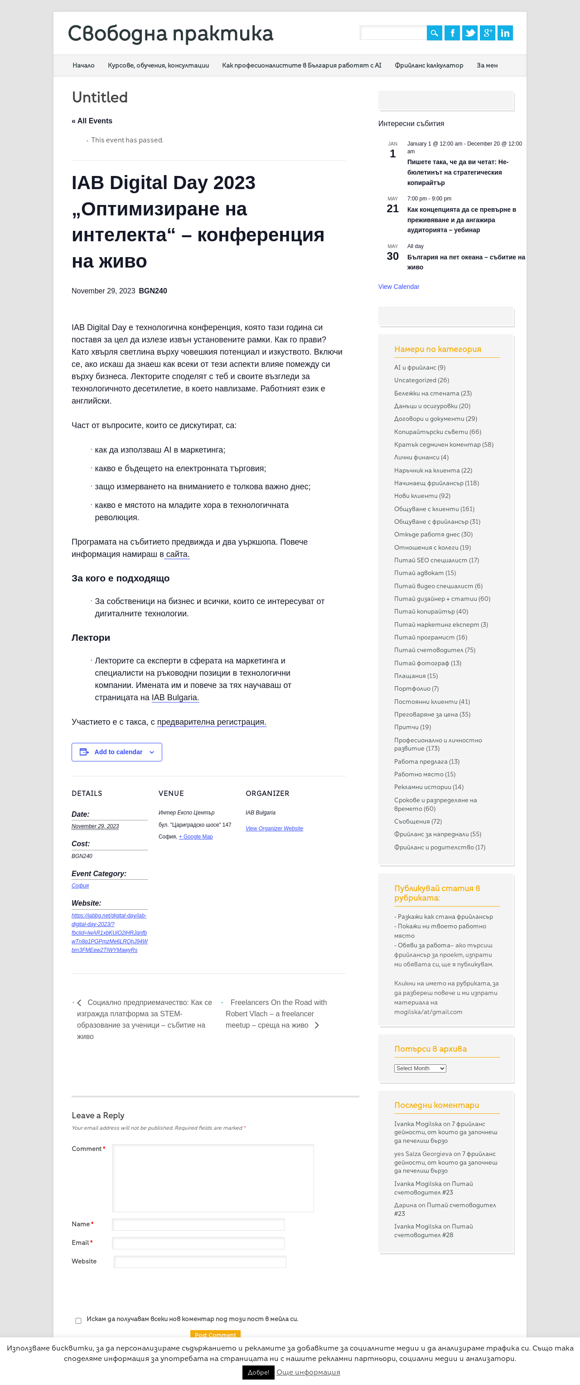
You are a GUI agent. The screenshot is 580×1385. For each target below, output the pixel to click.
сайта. (177, 554)
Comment (89, 1148)
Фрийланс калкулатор (429, 65)
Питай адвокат (419, 572)
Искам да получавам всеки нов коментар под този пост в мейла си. (185, 1319)
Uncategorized (415, 380)
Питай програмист (424, 637)
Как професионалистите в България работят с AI (302, 65)
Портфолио (412, 688)
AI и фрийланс (415, 367)
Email (83, 1242)
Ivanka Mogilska (418, 1123)
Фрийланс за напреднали (431, 834)
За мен (487, 65)
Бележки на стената (426, 393)
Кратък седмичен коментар (437, 444)
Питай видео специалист (434, 586)
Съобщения (412, 821)
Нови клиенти (416, 495)
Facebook (452, 32)
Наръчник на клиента (427, 470)
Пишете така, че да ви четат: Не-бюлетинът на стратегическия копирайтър (458, 172)
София (80, 886)
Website (84, 1261)
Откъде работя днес (427, 534)
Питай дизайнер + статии (435, 598)
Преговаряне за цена (426, 714)
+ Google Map (196, 837)
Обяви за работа (424, 945)
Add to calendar (119, 752)
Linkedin (505, 32)
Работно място (419, 774)
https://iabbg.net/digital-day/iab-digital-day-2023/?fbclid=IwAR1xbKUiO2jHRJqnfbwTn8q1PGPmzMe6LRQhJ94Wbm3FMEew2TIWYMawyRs (110, 932)
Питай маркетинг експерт (436, 624)
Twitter (470, 32)
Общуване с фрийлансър (431, 521)
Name (84, 1224)
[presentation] (140, 1292)
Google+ (487, 32)
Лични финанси (417, 457)
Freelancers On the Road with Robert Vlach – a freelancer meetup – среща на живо (276, 1014)
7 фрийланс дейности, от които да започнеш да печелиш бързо (446, 1132)
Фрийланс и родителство (434, 847)
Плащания (410, 675)
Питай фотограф (422, 663)
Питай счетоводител (429, 649)
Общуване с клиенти (426, 508)
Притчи (406, 727)
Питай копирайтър (424, 611)
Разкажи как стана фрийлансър (445, 916)
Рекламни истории (422, 786)
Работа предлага (421, 761)
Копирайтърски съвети (431, 431)
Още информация (308, 1372)
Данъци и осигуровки (426, 406)
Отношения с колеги (426, 547)
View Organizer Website (274, 828)
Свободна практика (170, 33)
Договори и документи (429, 418)
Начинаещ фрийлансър (429, 483)
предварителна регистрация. (211, 722)
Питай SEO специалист (431, 560)
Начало (83, 65)
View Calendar (399, 286)
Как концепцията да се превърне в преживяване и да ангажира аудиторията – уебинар (462, 220)
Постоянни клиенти (426, 701)
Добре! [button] (258, 1372)
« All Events (92, 121)
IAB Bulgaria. (175, 697)
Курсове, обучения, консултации (158, 65)
